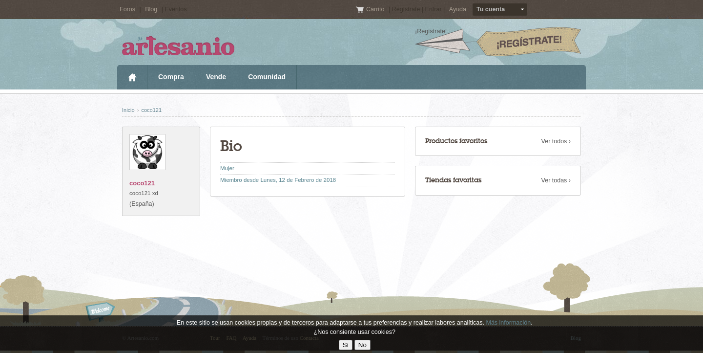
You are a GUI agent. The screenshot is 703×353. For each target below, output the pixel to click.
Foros (127, 9)
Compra (171, 77)
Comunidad (267, 77)
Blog (151, 9)
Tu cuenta (490, 9)
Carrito (376, 9)
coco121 (151, 110)
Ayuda (457, 9)
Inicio (132, 77)
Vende (216, 77)
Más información (508, 322)
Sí (346, 345)
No (362, 345)
